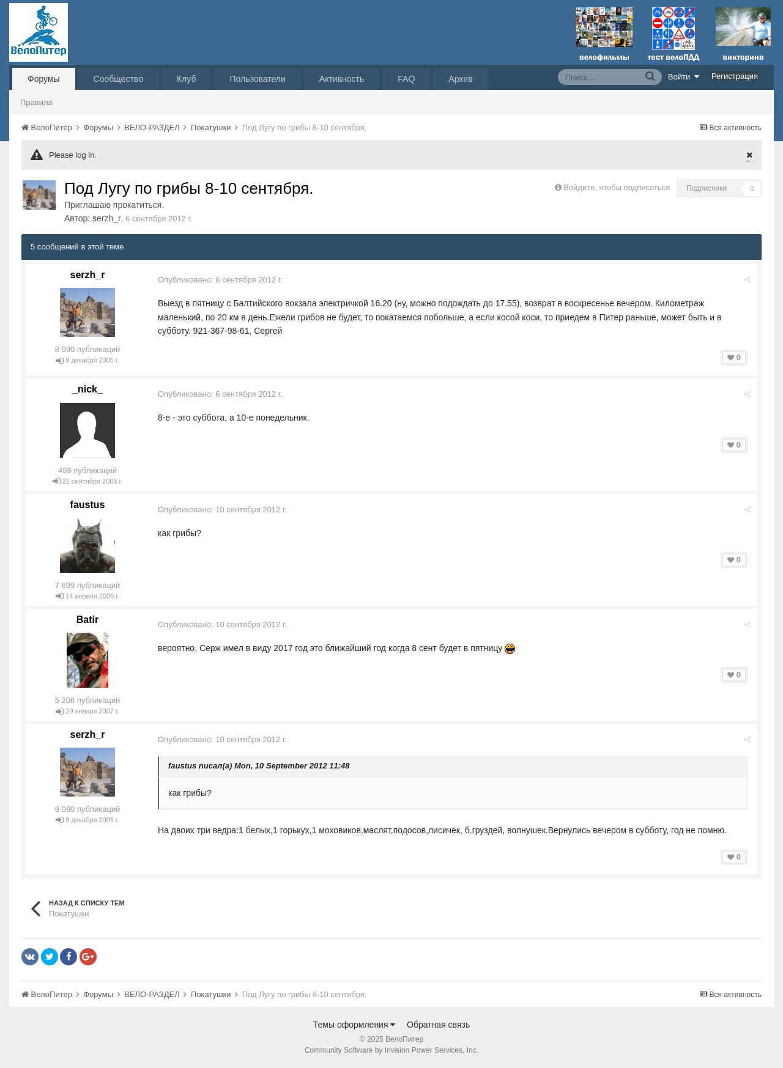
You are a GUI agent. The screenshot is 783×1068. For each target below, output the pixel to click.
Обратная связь (438, 1024)
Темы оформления (354, 1024)
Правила (36, 102)
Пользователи (257, 79)
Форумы (44, 79)
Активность (342, 79)
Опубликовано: (220, 279)
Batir (87, 619)
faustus (87, 504)
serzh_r (106, 218)
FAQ (406, 79)
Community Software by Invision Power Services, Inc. (391, 1050)
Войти (684, 76)
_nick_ (87, 389)
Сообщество (118, 79)
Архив (460, 79)
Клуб (186, 79)
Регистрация (734, 76)
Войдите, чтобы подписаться (616, 187)
